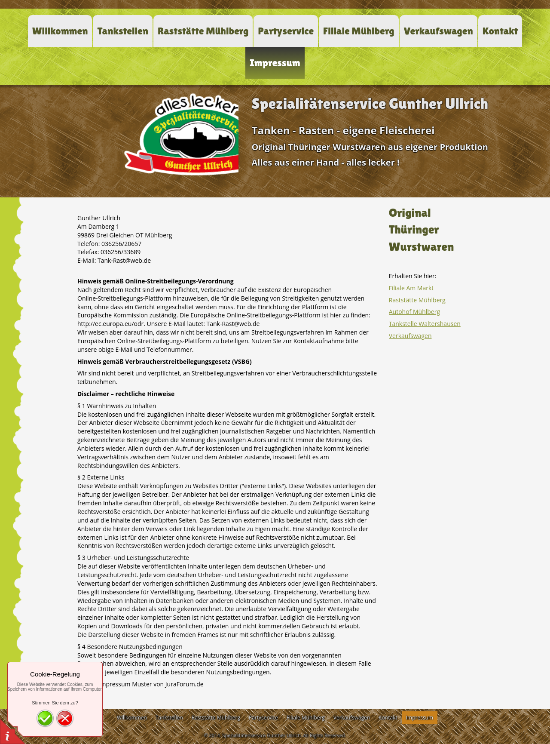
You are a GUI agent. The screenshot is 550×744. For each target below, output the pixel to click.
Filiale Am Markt (411, 288)
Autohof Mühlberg (414, 311)
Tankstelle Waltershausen (425, 324)
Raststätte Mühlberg (417, 300)
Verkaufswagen (410, 336)
